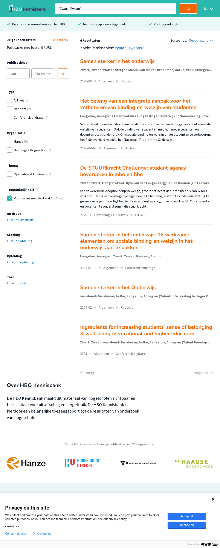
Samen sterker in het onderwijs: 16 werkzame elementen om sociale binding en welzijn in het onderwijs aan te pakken (136, 241)
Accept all (187, 516)
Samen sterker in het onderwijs (117, 61)
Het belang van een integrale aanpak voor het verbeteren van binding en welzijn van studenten (138, 104)
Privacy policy (42, 533)
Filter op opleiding (20, 262)
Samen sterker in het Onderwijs (118, 287)
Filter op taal (16, 283)
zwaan (121, 47)
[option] (110, 463)
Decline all (187, 525)
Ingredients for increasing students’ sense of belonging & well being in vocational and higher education (146, 330)
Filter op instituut (20, 220)
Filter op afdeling (19, 241)
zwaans (135, 47)
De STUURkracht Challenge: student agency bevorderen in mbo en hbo (133, 171)
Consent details (15, 533)
